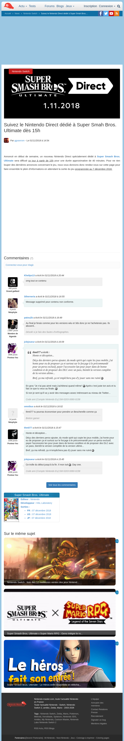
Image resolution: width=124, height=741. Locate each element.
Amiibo (37, 719)
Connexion (107, 6)
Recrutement (97, 716)
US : (29, 514)
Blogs (60, 6)
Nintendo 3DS (69, 716)
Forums (50, 6)
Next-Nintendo (63, 738)
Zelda (59, 713)
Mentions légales (99, 723)
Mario (65, 713)
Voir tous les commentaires (62, 485)
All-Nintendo (49, 738)
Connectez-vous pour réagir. (20, 265)
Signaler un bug (98, 720)
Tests (32, 6)
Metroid (37, 716)
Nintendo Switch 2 (47, 722)
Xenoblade (47, 716)
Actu (23, 6)
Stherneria (29, 296)
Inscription (90, 6)
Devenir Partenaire (34, 738)
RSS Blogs (49, 728)
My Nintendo (47, 719)
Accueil (8, 13)
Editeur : (25, 499)
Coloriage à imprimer (85, 738)
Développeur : (28, 503)
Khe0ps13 (29, 275)
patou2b (28, 317)
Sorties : (25, 507)
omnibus (28, 406)
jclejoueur (29, 342)
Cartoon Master (62, 719)
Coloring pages (102, 738)
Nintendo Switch (30, 13)
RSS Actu (38, 728)
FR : (29, 510)
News (17, 13)
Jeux (70, 6)
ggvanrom (20, 140)
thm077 (28, 427)
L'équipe (95, 699)
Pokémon (74, 713)
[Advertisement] (62, 40)
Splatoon (58, 716)
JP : (29, 518)
